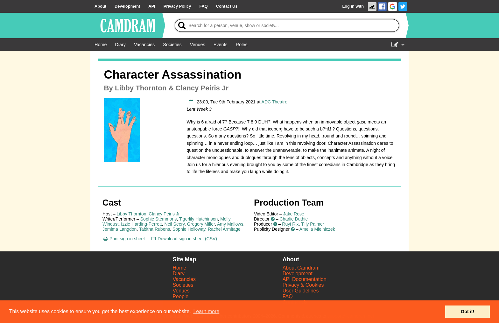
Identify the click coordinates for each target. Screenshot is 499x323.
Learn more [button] (206, 311)
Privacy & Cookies (303, 285)
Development (298, 273)
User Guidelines (301, 290)
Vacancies (184, 279)
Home (179, 267)
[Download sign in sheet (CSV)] (184, 238)
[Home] (100, 44)
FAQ (288, 296)
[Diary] (120, 44)
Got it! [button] (467, 311)
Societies (182, 285)
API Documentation (305, 279)
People (180, 296)
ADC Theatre (274, 101)
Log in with (353, 6)
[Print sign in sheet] (123, 238)
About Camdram (301, 267)
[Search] (287, 25)
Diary (178, 273)
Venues (180, 290)
